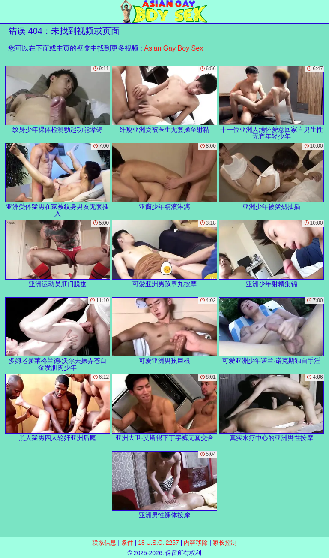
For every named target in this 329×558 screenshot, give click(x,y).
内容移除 (196, 542)
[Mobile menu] (8, 11)
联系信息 (104, 542)
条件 (127, 542)
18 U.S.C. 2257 (158, 542)
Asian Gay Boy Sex (173, 48)
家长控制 (225, 542)
